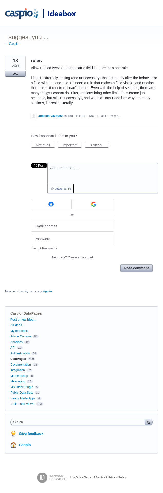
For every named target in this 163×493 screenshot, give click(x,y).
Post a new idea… (23, 319)
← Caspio (12, 44)
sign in (47, 291)
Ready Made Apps (22, 398)
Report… (115, 115)
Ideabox (61, 13)
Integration (17, 370)
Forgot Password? (44, 248)
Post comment (136, 268)
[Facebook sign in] (51, 204)
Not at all (45, 145)
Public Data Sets (21, 393)
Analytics (16, 342)
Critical (100, 145)
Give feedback (31, 434)
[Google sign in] (94, 204)
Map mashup (19, 376)
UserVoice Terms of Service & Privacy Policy (98, 477)
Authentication (20, 353)
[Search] (149, 422)
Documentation (20, 364)
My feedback (19, 331)
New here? (72, 257)
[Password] (72, 239)
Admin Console (20, 336)
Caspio (16, 313)
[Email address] (72, 226)
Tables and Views (22, 404)
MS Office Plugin (21, 387)
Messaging (17, 381)
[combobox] (79, 422)
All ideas (16, 325)
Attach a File (63, 188)
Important (72, 145)
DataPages (32, 313)
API (12, 347)
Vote (15, 73)
